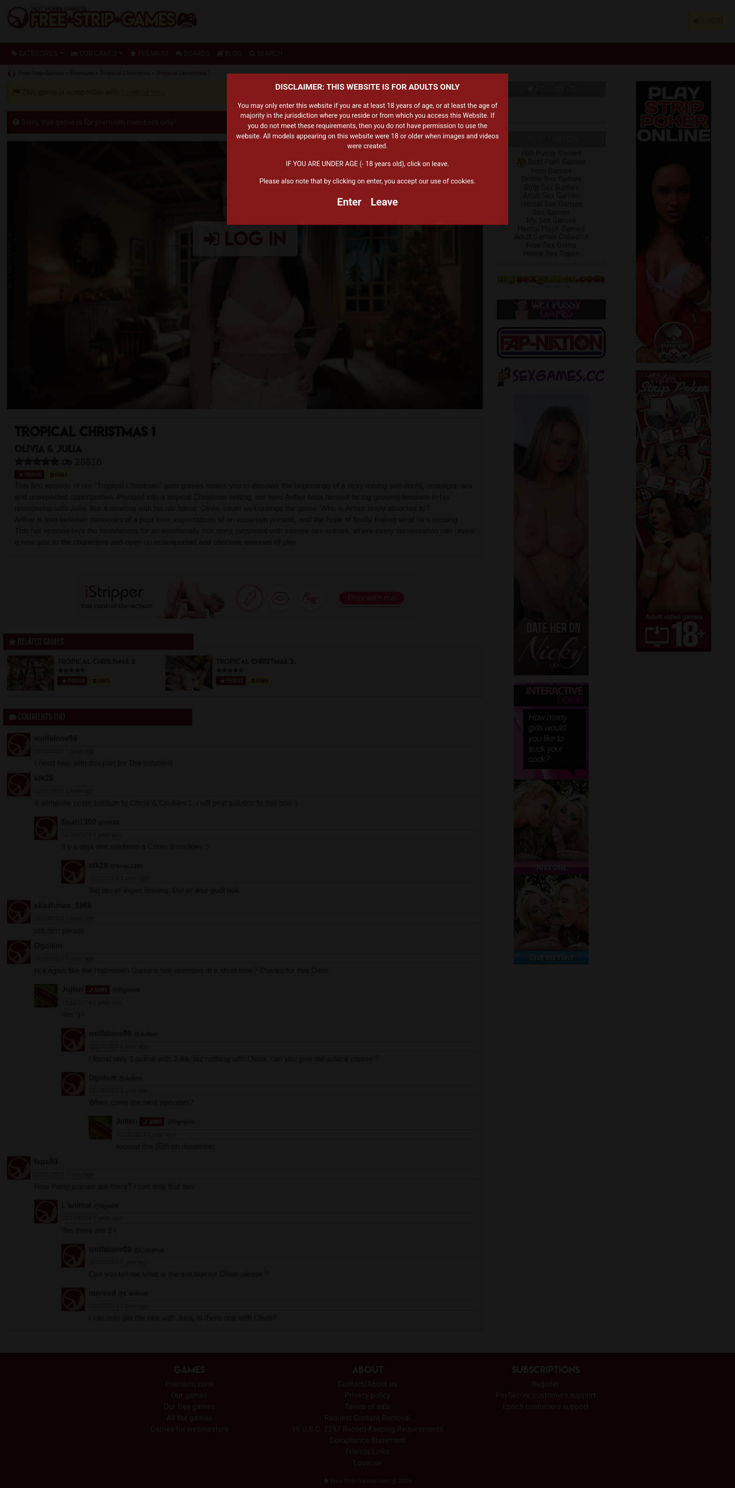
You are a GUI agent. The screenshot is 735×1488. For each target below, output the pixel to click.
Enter (349, 202)
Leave (384, 202)
